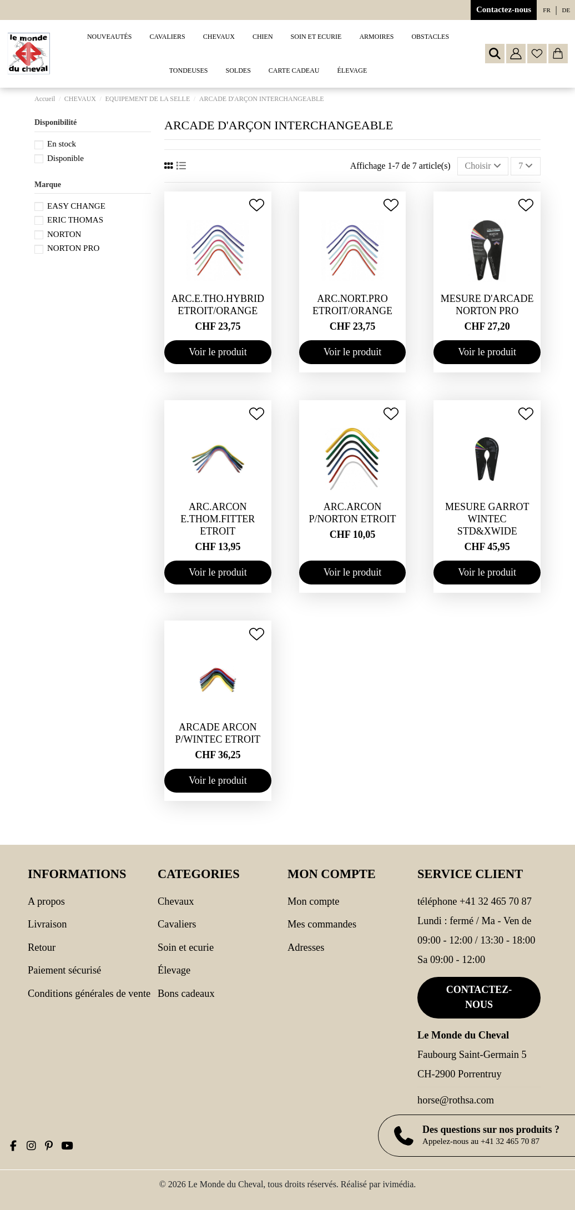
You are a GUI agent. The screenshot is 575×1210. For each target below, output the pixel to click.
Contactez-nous (503, 9)
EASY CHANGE (76, 205)
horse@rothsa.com (455, 1100)
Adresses (306, 947)
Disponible (65, 158)
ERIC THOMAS (75, 219)
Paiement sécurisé (64, 970)
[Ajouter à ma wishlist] (256, 205)
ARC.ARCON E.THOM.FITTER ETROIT (217, 518)
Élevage (174, 970)
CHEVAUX (176, 901)
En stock (61, 143)
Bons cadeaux (186, 993)
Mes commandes (322, 924)
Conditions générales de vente (89, 993)
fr (546, 10)
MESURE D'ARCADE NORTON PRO (487, 304)
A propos (46, 901)
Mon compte (313, 901)
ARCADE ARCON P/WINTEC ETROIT (217, 733)
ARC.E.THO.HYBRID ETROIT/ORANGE (218, 304)
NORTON (64, 234)
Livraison (47, 924)
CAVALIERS (177, 924)
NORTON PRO (73, 248)
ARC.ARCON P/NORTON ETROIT (352, 513)
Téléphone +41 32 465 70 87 (474, 901)
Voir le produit (218, 351)
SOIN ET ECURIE (186, 947)
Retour (42, 947)
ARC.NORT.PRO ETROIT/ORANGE (352, 304)
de (566, 10)
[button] (167, 37)
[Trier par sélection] (483, 166)
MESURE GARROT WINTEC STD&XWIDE (487, 518)
